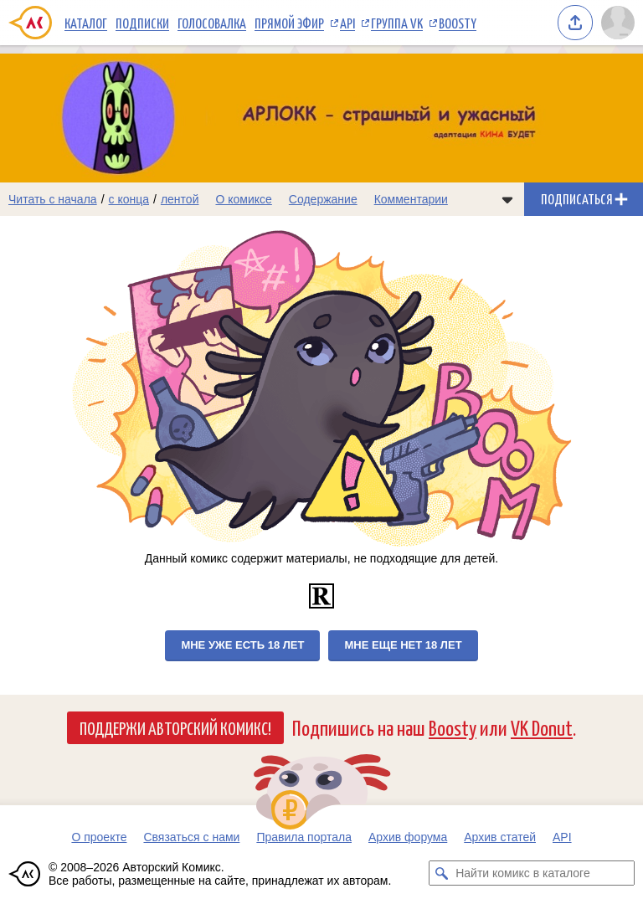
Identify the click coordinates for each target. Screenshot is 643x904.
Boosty (457, 22)
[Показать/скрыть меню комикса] (507, 199)
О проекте (98, 837)
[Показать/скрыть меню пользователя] (617, 22)
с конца (129, 199)
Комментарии (411, 199)
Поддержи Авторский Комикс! (175, 727)
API (347, 22)
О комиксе (243, 199)
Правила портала (304, 837)
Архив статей (500, 837)
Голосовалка (211, 22)
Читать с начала (52, 199)
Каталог (85, 22)
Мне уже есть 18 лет (242, 645)
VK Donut (542, 727)
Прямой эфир (289, 22)
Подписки (142, 22)
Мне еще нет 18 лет (402, 645)
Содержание (323, 199)
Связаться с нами (191, 837)
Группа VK (397, 22)
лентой (180, 199)
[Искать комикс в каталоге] (441, 873)
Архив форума (407, 837)
